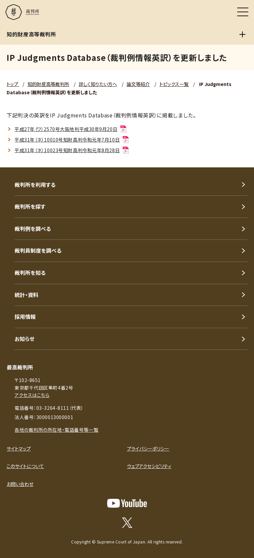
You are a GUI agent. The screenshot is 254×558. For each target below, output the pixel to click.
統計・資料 (26, 295)
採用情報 (25, 317)
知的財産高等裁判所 (48, 84)
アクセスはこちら (32, 395)
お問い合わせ (20, 484)
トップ (13, 84)
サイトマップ (19, 448)
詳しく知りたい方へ (98, 84)
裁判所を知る (30, 273)
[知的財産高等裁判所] (242, 34)
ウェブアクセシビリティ (149, 466)
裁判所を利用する (35, 185)
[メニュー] (243, 12)
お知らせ (24, 339)
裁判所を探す (30, 206)
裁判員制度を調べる (38, 250)
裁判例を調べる (33, 229)
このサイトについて (25, 466)
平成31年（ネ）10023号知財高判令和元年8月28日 (72, 150)
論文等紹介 (138, 84)
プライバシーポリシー (148, 448)
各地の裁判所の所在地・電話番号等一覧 (56, 429)
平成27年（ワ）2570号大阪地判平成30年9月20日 (71, 129)
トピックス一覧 (174, 84)
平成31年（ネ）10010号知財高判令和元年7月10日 (72, 139)
